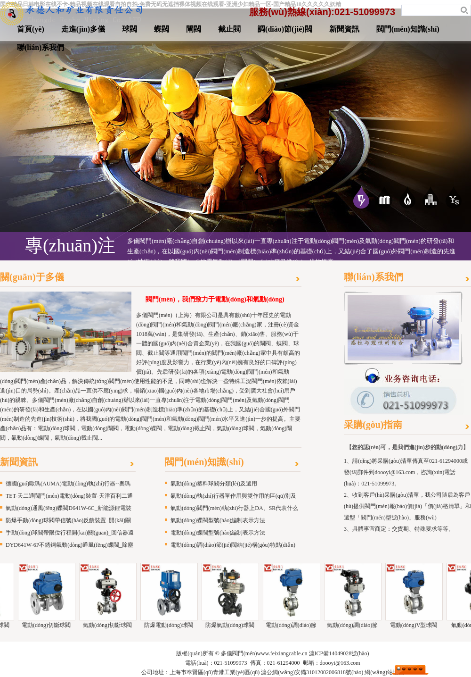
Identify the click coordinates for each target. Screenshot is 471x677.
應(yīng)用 (384, 197)
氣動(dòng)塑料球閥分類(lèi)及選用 (214, 483)
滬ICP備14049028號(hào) (339, 653)
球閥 (129, 29)
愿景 (430, 197)
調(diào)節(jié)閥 (285, 29)
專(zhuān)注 (361, 197)
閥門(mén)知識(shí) (407, 29)
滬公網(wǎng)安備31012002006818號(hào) (312, 672)
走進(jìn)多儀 (83, 29)
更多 (298, 280)
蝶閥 (161, 29)
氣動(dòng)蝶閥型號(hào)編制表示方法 (218, 520)
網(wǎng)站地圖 (384, 672)
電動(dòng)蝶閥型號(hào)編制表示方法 (218, 532)
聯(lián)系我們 (40, 47)
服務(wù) (454, 197)
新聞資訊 (344, 29)
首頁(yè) (30, 29)
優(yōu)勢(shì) (407, 197)
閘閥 (193, 29)
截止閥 (229, 29)
